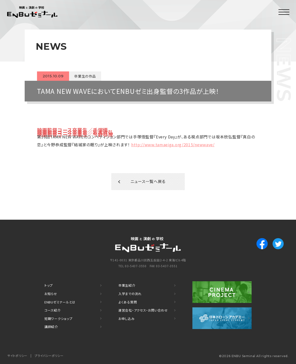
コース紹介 (52, 310)
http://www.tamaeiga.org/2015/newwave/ (173, 145)
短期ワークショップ (58, 318)
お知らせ (50, 294)
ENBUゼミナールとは (60, 302)
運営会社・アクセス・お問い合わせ (143, 310)
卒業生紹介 (126, 286)
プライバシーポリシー (49, 355)
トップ (48, 286)
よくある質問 (127, 302)
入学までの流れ (130, 294)
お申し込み (126, 318)
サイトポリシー (17, 355)
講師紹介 (51, 327)
